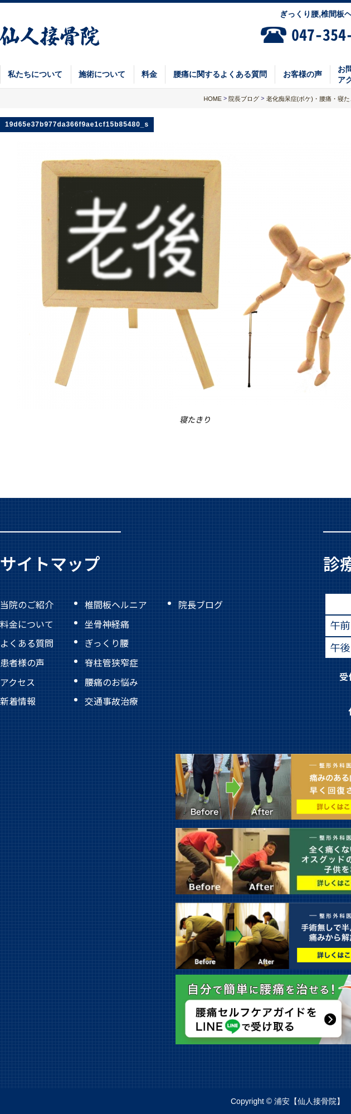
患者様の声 (22, 662)
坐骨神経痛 (107, 623)
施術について (102, 74)
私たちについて (35, 74)
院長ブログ (200, 604)
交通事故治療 (111, 701)
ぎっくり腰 (107, 643)
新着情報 (18, 701)
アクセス (17, 681)
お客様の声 (302, 74)
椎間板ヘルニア (116, 604)
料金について (26, 623)
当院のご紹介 (26, 604)
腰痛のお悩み (111, 681)
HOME (213, 98)
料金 (149, 74)
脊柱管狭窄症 (111, 662)
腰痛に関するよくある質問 (220, 74)
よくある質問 (26, 643)
